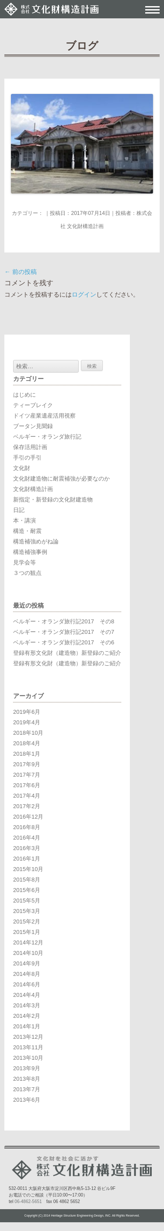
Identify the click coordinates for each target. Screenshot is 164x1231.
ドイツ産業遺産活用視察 (44, 415)
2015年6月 (26, 890)
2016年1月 (26, 858)
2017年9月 (26, 764)
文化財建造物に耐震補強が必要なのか (61, 478)
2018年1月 (26, 753)
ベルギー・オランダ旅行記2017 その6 (63, 642)
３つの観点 (27, 573)
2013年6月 (26, 1099)
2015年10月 (28, 869)
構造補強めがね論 (36, 541)
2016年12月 (28, 816)
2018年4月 (26, 743)
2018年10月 (28, 733)
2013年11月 (28, 1047)
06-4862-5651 (28, 1201)
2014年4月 (26, 995)
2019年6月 (26, 712)
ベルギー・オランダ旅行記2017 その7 (63, 632)
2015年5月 (26, 900)
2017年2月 (26, 806)
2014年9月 (26, 963)
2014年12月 (28, 942)
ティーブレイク (33, 405)
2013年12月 (28, 1037)
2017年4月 (26, 795)
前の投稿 (20, 271)
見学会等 (24, 562)
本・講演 (24, 520)
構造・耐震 (27, 531)
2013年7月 (26, 1089)
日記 (18, 510)
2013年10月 (28, 1058)
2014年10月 (28, 953)
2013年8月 (26, 1078)
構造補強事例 (30, 552)
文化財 (21, 468)
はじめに (24, 394)
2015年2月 (26, 921)
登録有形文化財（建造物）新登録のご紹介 (67, 653)
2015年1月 (26, 932)
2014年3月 (26, 1005)
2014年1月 (26, 1026)
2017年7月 (26, 774)
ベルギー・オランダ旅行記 (47, 436)
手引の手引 (27, 457)
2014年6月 (26, 984)
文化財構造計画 (33, 489)
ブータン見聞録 (33, 426)
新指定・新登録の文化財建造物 (53, 499)
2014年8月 (26, 974)
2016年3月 (26, 848)
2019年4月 (26, 722)
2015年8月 (26, 879)
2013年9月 (26, 1068)
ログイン (84, 294)
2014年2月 (26, 1016)
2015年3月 (26, 911)
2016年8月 (26, 827)
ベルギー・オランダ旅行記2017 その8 (63, 621)
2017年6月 (26, 785)
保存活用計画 (30, 447)
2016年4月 (26, 837)
